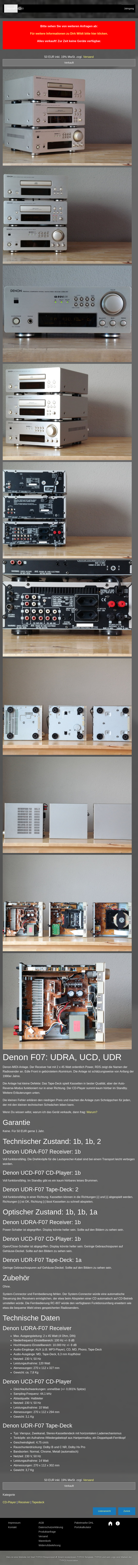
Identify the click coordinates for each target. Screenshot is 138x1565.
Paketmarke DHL (84, 1522)
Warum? (92, 1112)
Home (10, 8)
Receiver (24, 1502)
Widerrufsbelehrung (50, 1545)
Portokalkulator (82, 1527)
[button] (108, 1523)
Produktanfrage (47, 1531)
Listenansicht (104, 1511)
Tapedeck (38, 1502)
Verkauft (69, 62)
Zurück (126, 1511)
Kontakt (12, 1527)
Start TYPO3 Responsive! (42, 1557)
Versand (88, 56)
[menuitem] (20, 1523)
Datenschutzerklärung (51, 1527)
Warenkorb (45, 1540)
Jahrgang (129, 8)
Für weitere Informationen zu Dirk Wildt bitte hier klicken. (69, 33)
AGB (41, 1522)
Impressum (14, 1522)
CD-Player (10, 1502)
